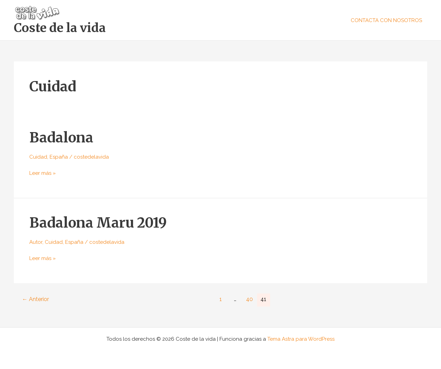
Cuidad (38, 157)
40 (249, 299)
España (59, 157)
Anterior (35, 299)
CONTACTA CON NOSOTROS (386, 20)
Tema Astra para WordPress (301, 339)
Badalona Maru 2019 (98, 222)
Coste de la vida (60, 28)
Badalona (61, 137)
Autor (35, 242)
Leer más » (42, 172)
